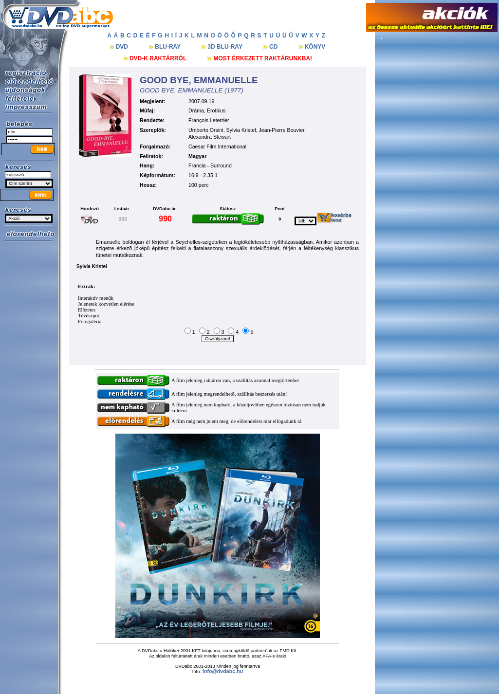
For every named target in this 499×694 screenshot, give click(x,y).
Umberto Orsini (205, 130)
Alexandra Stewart (209, 137)
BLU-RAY (168, 46)
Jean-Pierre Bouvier (282, 130)
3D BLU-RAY (225, 46)
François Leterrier (208, 120)
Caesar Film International (217, 146)
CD (274, 46)
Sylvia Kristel (241, 130)
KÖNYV (315, 46)
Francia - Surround (210, 165)
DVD (123, 46)
